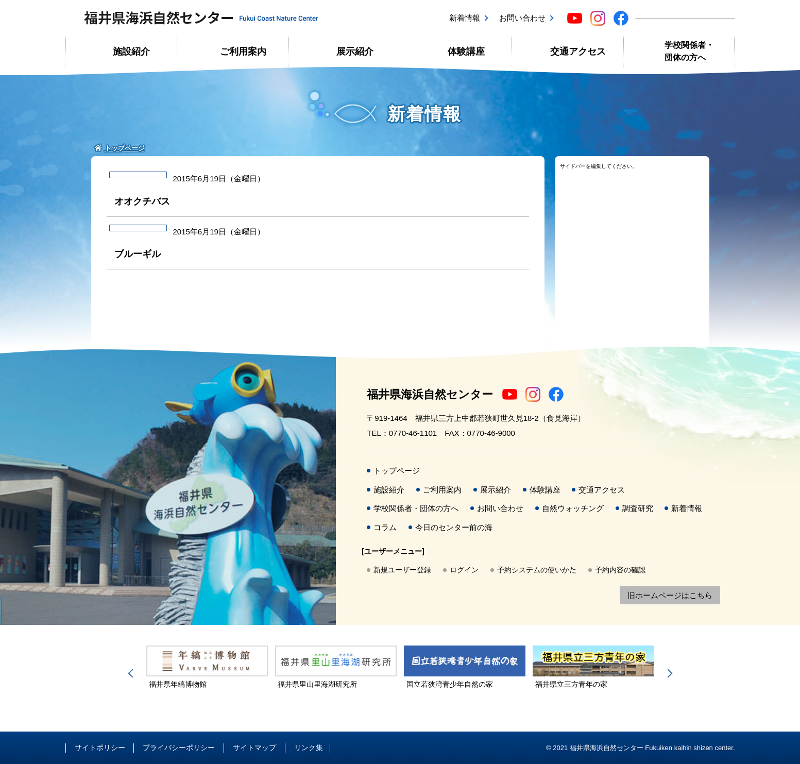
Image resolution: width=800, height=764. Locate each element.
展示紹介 (354, 51)
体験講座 (466, 51)
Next (668, 673)
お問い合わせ (522, 17)
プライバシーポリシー (179, 747)
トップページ (396, 470)
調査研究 (637, 508)
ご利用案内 (243, 51)
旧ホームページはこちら (669, 595)
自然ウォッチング (573, 508)
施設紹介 (131, 51)
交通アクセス (578, 51)
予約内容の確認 (620, 570)
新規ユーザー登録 (402, 570)
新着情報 (464, 17)
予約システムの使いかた (536, 570)
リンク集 (308, 747)
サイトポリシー (100, 747)
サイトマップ (254, 747)
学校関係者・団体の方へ (689, 51)
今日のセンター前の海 (453, 527)
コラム (385, 527)
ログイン (464, 570)
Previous (132, 673)
